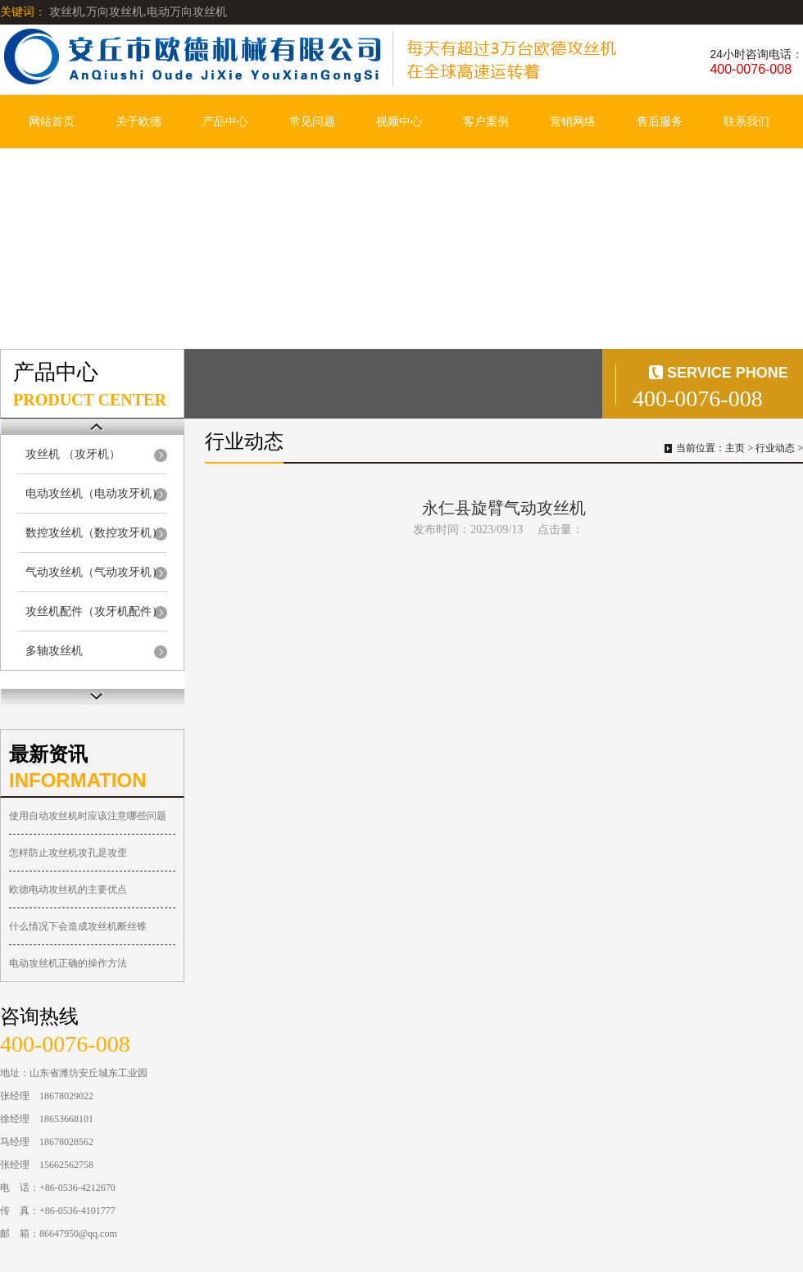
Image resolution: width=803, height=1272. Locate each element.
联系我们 (746, 121)
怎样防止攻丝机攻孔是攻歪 (68, 852)
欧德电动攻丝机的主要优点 (68, 889)
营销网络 (573, 121)
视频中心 (399, 121)
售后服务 (660, 121)
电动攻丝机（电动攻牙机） (94, 493)
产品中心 (225, 121)
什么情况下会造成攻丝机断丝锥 (78, 926)
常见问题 (312, 121)
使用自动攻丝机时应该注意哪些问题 (87, 816)
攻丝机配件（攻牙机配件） (94, 611)
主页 (735, 448)
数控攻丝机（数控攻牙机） (94, 533)
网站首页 (52, 121)
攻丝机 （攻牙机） (72, 454)
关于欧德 (138, 121)
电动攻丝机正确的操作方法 (68, 963)
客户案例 (486, 121)
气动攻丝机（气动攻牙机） (94, 572)
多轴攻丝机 (54, 651)
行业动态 (775, 448)
